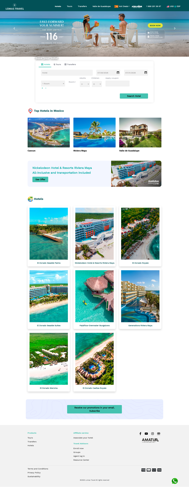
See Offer (40, 179)
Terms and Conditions (38, 469)
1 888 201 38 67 (153, 6)
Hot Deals (121, 6)
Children (95, 78)
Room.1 (72, 82)
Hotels (58, 6)
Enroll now (78, 448)
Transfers (82, 6)
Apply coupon (112, 78)
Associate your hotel (83, 438)
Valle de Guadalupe (101, 6)
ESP (177, 6)
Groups (76, 452)
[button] (14, 28)
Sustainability (34, 477)
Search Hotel (134, 96)
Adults (83, 78)
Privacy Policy (34, 473)
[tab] (45, 64)
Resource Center (81, 460)
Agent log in (79, 456)
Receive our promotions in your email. (94, 409)
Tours (69, 6)
